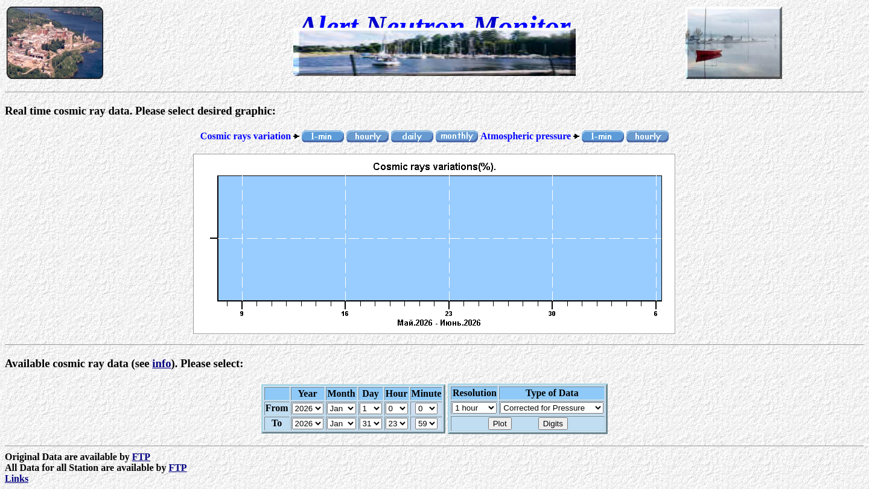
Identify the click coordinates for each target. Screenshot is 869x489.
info (161, 363)
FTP (141, 457)
